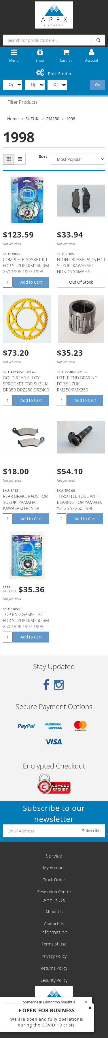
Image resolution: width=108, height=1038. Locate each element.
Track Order (54, 879)
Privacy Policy (54, 956)
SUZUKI (32, 118)
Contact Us (54, 923)
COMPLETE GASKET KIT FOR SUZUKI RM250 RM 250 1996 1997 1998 (26, 265)
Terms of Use (53, 944)
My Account (54, 867)
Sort (43, 156)
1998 (70, 118)
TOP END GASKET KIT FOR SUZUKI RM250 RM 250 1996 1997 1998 (26, 620)
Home (13, 118)
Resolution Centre (54, 891)
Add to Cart (31, 282)
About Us (54, 911)
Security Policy (54, 980)
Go (97, 84)
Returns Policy (54, 968)
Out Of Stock (81, 282)
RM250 (52, 118)
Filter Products (22, 102)
